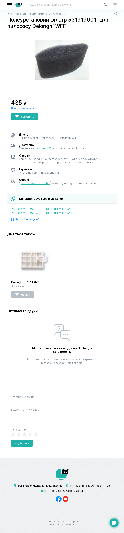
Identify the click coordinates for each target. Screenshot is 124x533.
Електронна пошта (23, 396)
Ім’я (13, 384)
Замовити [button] (25, 116)
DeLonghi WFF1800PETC (61, 212)
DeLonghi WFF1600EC (24, 212)
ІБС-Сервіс (72, 521)
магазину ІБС (43, 148)
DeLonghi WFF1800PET (60, 208)
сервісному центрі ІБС (35, 183)
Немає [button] (22, 294)
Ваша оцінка (18, 429)
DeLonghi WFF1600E (23, 208)
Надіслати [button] (22, 443)
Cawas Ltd (69, 524)
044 (79, 485)
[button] (9, 4)
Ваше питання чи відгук (25, 409)
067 (100, 485)
